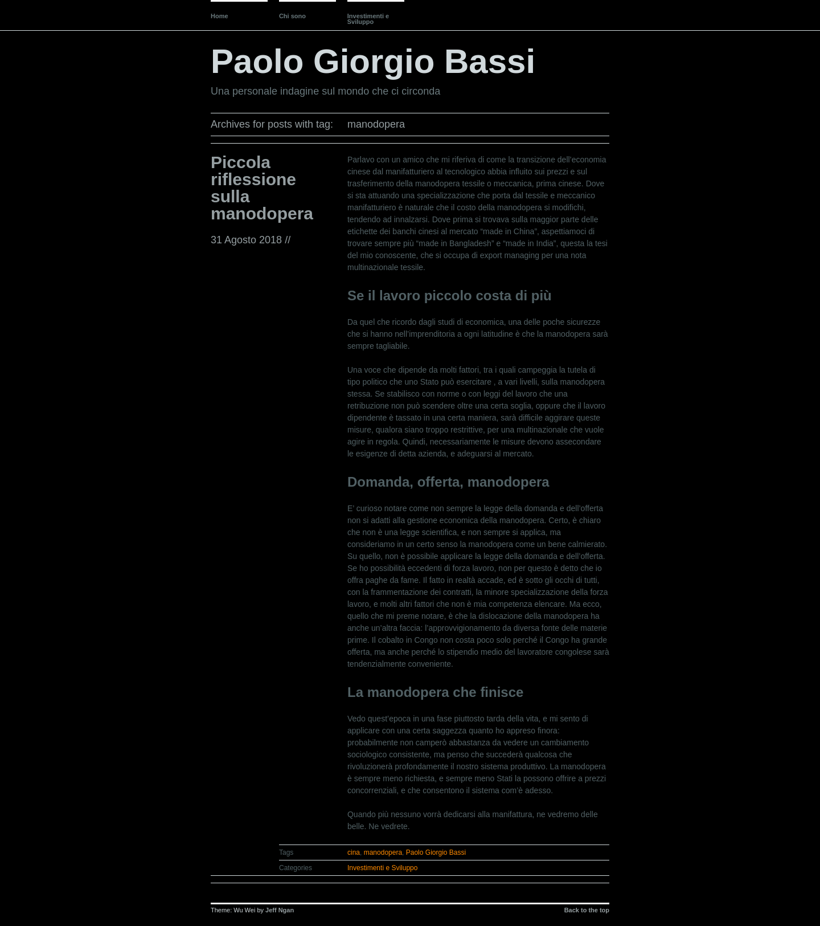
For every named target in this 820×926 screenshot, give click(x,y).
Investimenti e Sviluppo (368, 19)
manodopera (383, 852)
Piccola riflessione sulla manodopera (262, 188)
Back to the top (586, 910)
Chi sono (292, 16)
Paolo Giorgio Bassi (373, 61)
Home (219, 16)
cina (353, 852)
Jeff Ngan (279, 910)
